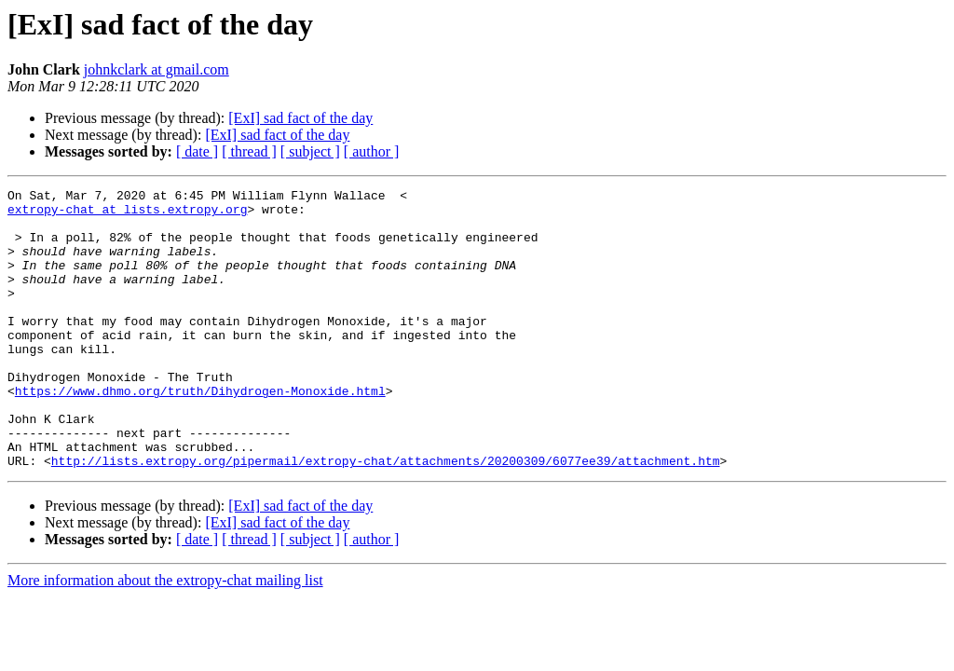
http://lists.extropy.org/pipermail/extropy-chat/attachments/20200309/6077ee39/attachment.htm (385, 516)
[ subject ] (310, 151)
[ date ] (197, 151)
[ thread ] (249, 151)
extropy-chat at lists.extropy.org (127, 214)
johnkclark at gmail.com (156, 69)
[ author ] (372, 151)
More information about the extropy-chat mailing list (165, 636)
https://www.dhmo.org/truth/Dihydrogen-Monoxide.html (200, 432)
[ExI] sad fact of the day (300, 118)
